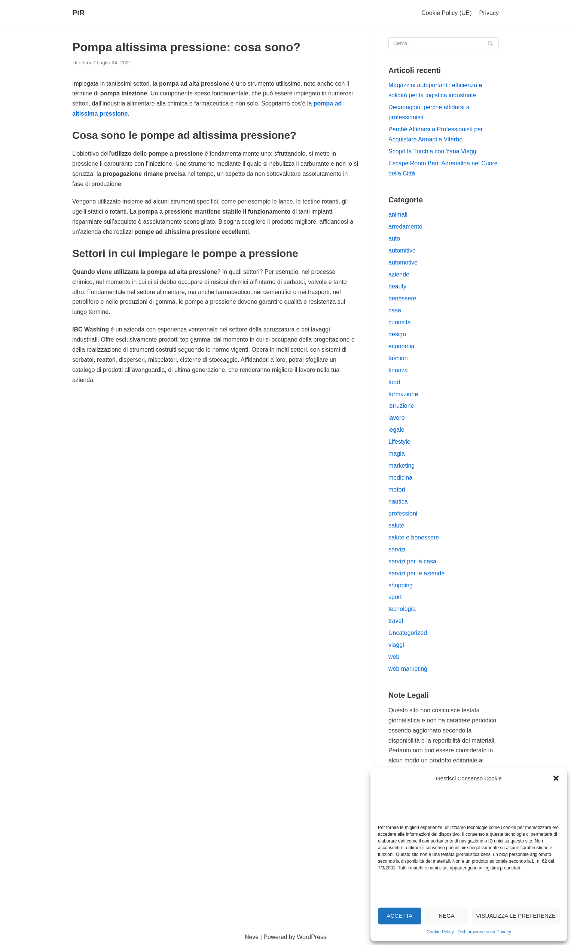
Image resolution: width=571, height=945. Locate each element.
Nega (447, 915)
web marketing (407, 669)
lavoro (396, 418)
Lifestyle (399, 441)
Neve (252, 937)
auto (394, 238)
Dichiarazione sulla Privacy (484, 932)
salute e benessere (413, 537)
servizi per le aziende (416, 573)
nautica (398, 501)
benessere (402, 298)
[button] (556, 778)
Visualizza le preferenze (516, 915)
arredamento (405, 226)
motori (396, 489)
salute (396, 525)
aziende (398, 274)
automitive (402, 250)
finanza (398, 370)
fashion (398, 358)
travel (395, 621)
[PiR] (78, 13)
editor (85, 62)
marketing (401, 465)
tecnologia (402, 609)
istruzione (401, 406)
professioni (402, 513)
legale (396, 429)
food (394, 382)
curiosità (399, 322)
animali (397, 214)
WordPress (311, 937)
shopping (400, 585)
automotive (403, 262)
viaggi (396, 645)
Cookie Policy (440, 932)
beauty (397, 286)
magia (396, 453)
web (393, 657)
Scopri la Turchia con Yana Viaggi (432, 151)
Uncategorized (407, 633)
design (397, 334)
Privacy (489, 13)
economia (401, 346)
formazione (403, 394)
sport (395, 597)
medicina (400, 477)
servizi (396, 549)
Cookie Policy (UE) (446, 13)
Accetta (399, 915)
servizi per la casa (412, 561)
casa (394, 310)
